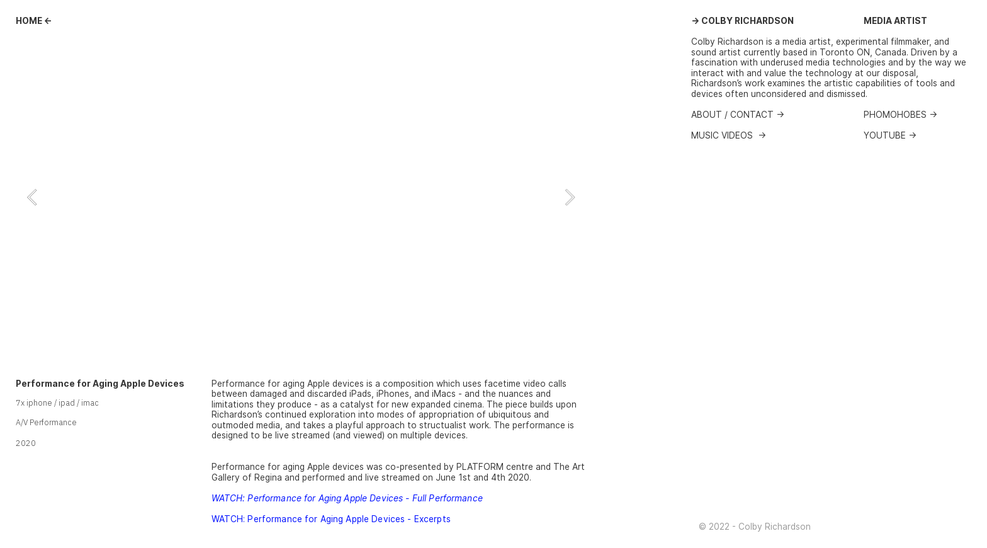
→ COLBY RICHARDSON (742, 21)
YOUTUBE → (890, 135)
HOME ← (34, 21)
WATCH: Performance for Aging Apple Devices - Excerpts (331, 519)
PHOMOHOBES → (900, 115)
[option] (301, 197)
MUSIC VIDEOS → (728, 135)
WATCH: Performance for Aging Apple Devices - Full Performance (347, 498)
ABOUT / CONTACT (733, 115)
